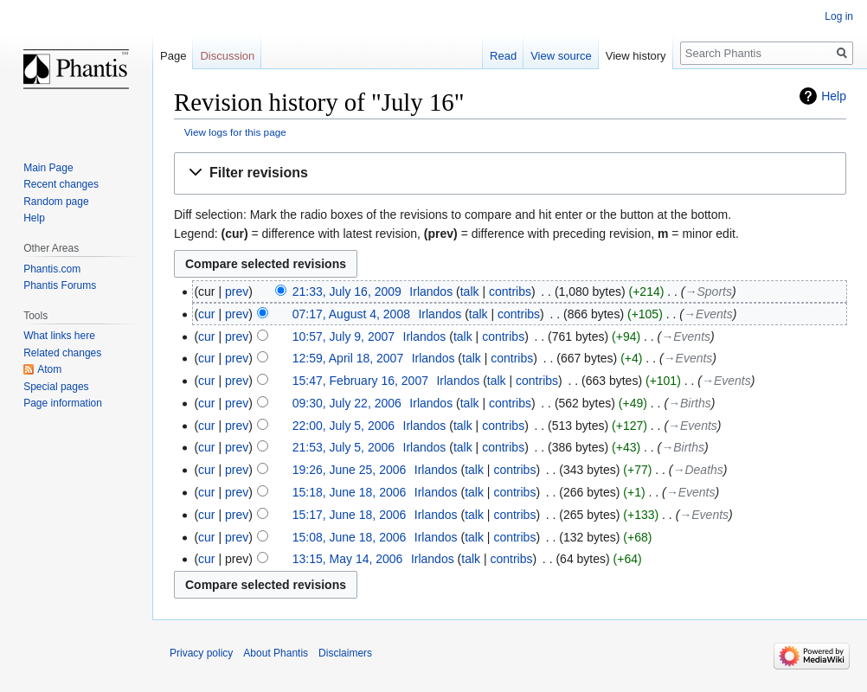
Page (173, 55)
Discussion (227, 55)
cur (206, 314)
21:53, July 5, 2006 (343, 447)
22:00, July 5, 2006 (343, 425)
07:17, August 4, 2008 (351, 314)
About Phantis (275, 653)
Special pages (55, 387)
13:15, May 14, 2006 (347, 559)
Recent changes (61, 184)
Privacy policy (201, 653)
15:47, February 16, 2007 (360, 381)
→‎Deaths (698, 470)
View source (561, 55)
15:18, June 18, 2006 (349, 492)
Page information (62, 403)
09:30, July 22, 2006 (346, 403)
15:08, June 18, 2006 (349, 537)
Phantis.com (51, 269)
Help (833, 96)
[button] (510, 173)
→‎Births (689, 403)
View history (636, 55)
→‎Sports (708, 291)
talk (469, 291)
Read (503, 55)
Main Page (48, 168)
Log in (839, 16)
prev (236, 291)
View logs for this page (235, 132)
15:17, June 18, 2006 (349, 515)
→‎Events (708, 314)
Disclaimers (345, 653)
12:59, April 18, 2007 (347, 358)
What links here (59, 336)
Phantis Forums (59, 285)
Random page (55, 201)
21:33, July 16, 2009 (346, 291)
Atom (49, 369)
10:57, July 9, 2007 (343, 336)
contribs (510, 291)
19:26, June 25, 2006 (349, 470)
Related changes (62, 353)
